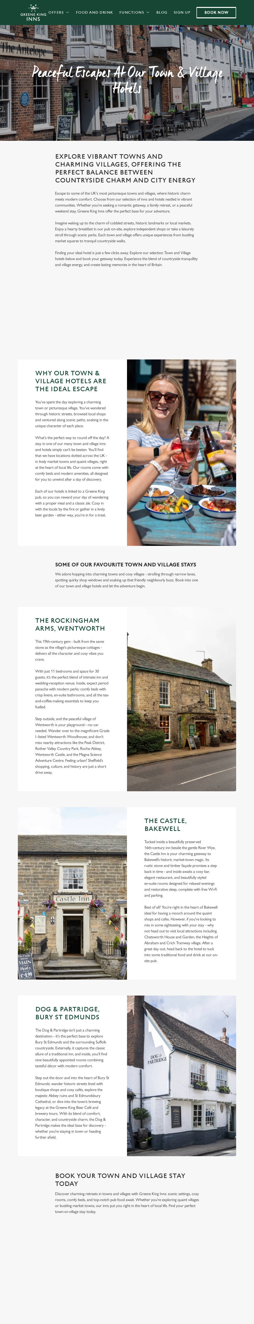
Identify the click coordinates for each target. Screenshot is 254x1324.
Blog (161, 12)
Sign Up (182, 12)
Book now (216, 12)
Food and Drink (94, 12)
